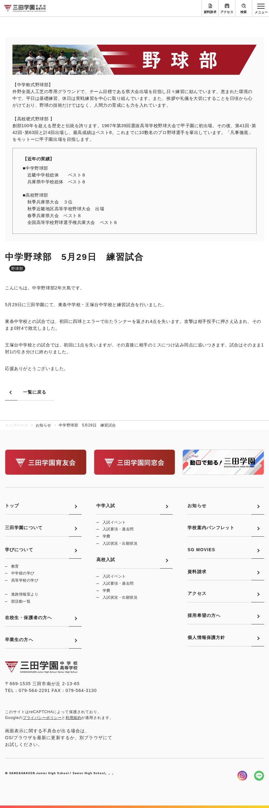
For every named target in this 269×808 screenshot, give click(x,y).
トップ (12, 505)
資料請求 (210, 12)
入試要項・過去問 (118, 529)
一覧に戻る (35, 392)
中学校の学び (23, 573)
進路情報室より (24, 594)
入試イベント (114, 522)
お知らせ (197, 505)
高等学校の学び (24, 580)
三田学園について (24, 527)
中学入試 (105, 505)
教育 (15, 566)
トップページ (16, 425)
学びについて (19, 549)
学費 (106, 536)
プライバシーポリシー (42, 718)
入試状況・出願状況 (120, 543)
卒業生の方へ (19, 639)
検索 (243, 12)
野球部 (17, 268)
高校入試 (105, 559)
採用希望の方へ (204, 615)
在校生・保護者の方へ (28, 617)
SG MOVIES (201, 549)
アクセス (227, 12)
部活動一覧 (20, 601)
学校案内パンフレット (211, 527)
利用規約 (73, 718)
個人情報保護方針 (206, 637)
